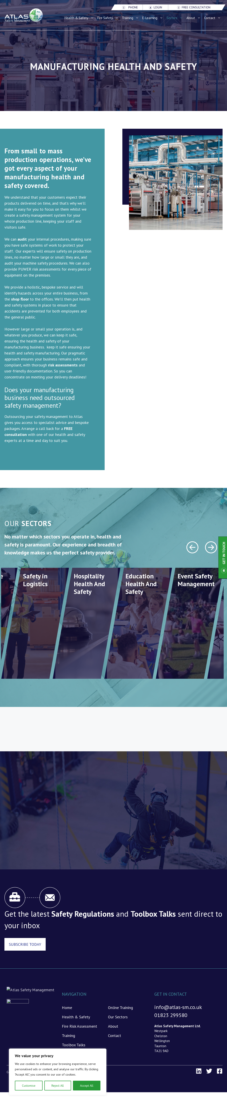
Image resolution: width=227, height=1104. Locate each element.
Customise (28, 1086)
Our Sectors (118, 1016)
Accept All (86, 1086)
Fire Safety (108, 18)
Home (67, 1007)
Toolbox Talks (73, 1044)
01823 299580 (170, 1015)
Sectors (175, 18)
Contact (213, 18)
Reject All (57, 1086)
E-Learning (153, 18)
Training (131, 18)
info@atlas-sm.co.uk (178, 1007)
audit (22, 239)
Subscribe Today (25, 944)
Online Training (120, 1007)
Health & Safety (80, 18)
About (194, 18)
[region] (57, 1072)
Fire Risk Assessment (79, 1026)
